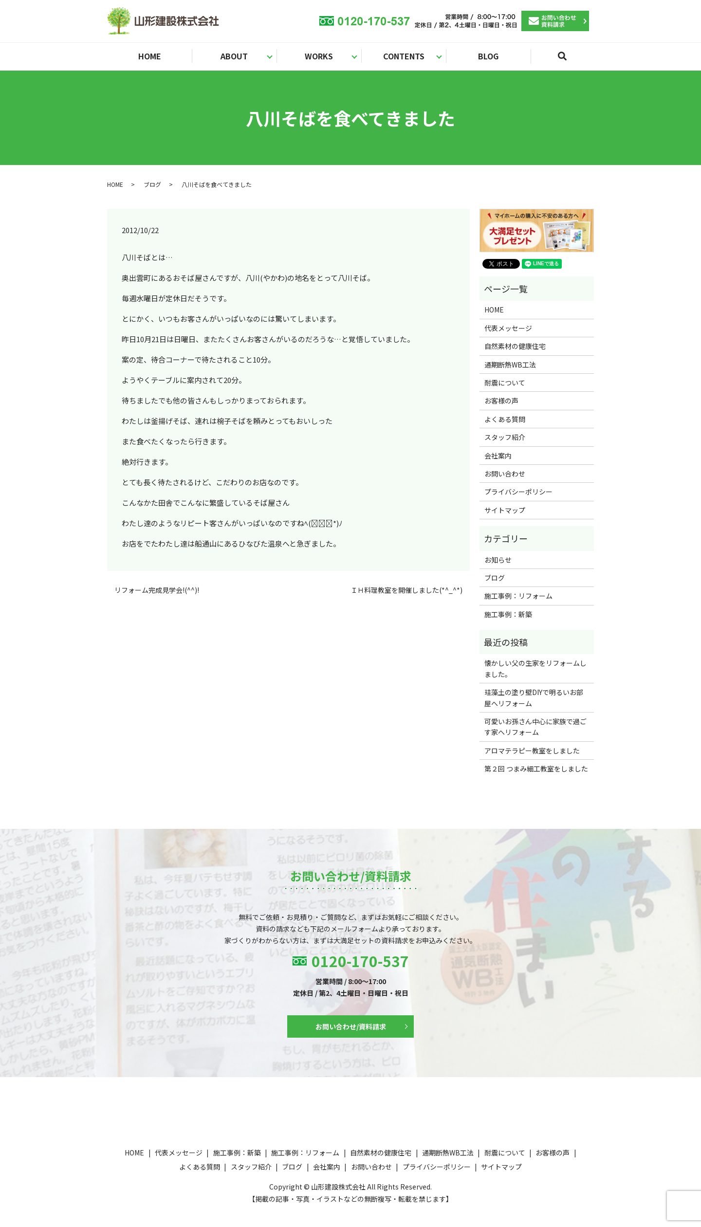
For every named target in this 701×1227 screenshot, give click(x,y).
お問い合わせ (504, 473)
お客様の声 (501, 400)
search (568, 60)
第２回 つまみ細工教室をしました (536, 768)
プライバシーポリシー (518, 491)
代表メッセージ (508, 328)
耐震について (504, 382)
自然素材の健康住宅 (515, 346)
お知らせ (498, 560)
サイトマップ (504, 510)
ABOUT (234, 56)
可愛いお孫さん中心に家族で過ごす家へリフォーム (535, 726)
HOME (149, 56)
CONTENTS (403, 56)
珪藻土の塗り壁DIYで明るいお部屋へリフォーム (533, 697)
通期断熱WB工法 (510, 364)
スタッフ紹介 (504, 437)
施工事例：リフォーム (518, 596)
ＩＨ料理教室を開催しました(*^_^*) (406, 590)
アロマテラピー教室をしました (532, 750)
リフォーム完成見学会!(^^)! (156, 590)
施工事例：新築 (508, 614)
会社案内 (498, 455)
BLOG (488, 56)
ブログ (152, 184)
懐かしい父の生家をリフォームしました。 (535, 668)
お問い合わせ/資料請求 (350, 1026)
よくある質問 (504, 419)
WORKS (319, 56)
